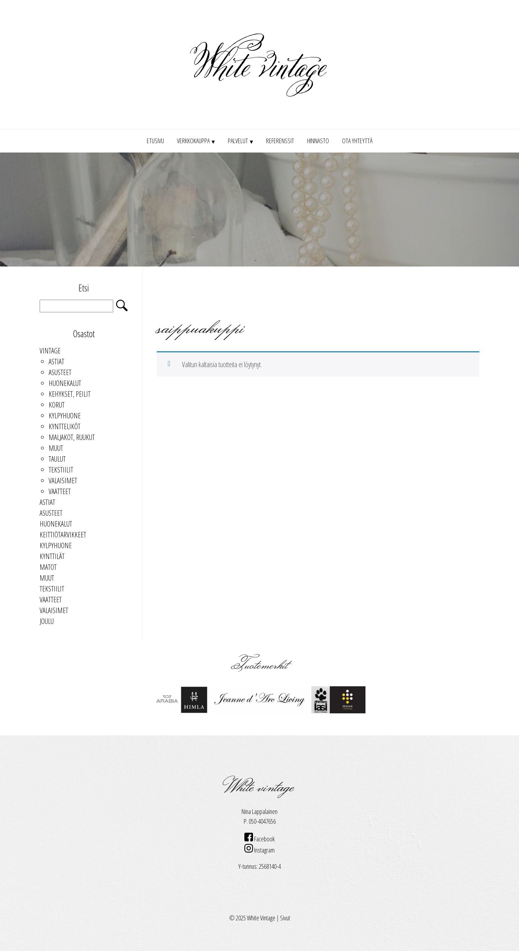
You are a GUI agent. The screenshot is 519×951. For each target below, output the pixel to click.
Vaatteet (60, 491)
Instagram (259, 850)
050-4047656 (262, 821)
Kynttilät (52, 556)
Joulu (47, 621)
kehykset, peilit (69, 394)
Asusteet (60, 372)
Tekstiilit (61, 470)
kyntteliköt (64, 426)
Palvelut (238, 140)
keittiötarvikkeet (63, 535)
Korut (57, 405)
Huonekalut (65, 383)
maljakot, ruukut (72, 437)
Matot (48, 567)
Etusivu (155, 140)
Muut (56, 448)
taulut (57, 459)
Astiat (56, 361)
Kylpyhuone (65, 416)
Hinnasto (318, 140)
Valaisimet (63, 480)
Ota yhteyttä (357, 140)
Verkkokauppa (193, 140)
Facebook (259, 839)
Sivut (285, 917)
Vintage (50, 351)
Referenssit (280, 140)
